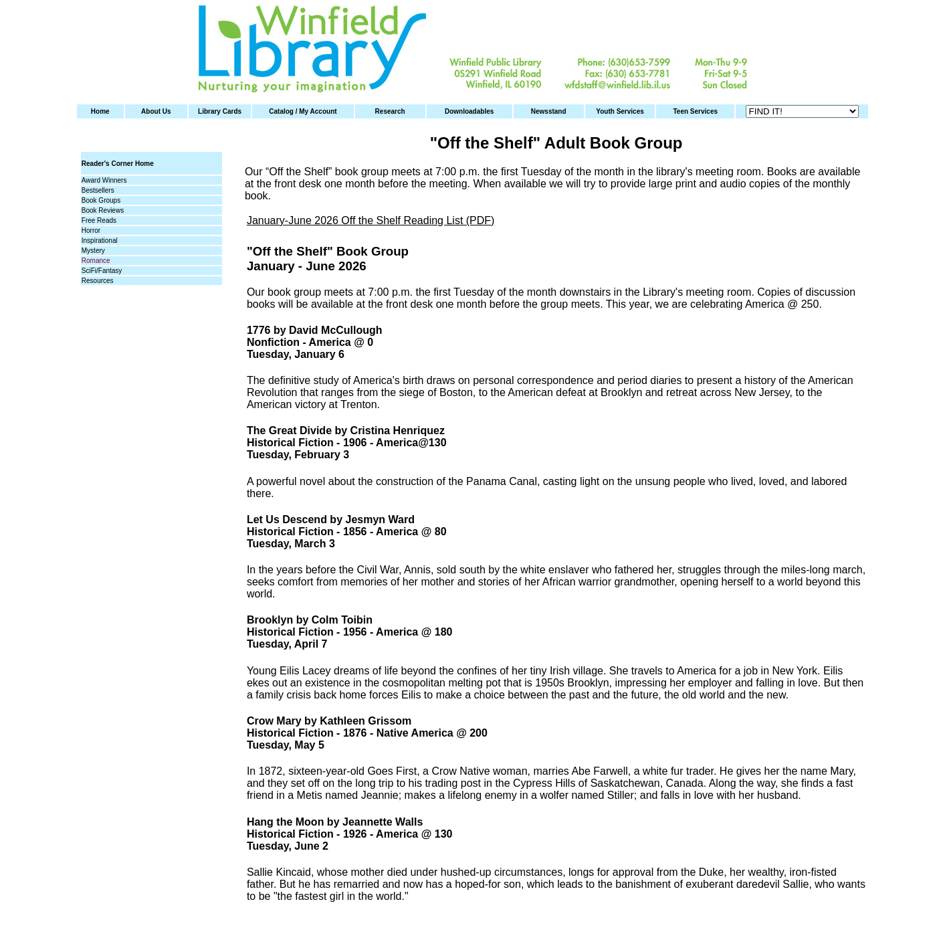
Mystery (93, 250)
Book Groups (101, 200)
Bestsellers (98, 190)
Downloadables (469, 111)
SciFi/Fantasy (102, 270)
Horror (91, 230)
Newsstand (548, 111)
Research (390, 111)
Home (100, 111)
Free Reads (99, 220)
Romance (96, 260)
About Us (156, 111)
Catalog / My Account (302, 111)
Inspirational (100, 240)
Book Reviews (103, 210)
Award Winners (104, 180)
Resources (98, 280)
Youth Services (620, 111)
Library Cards (219, 111)
